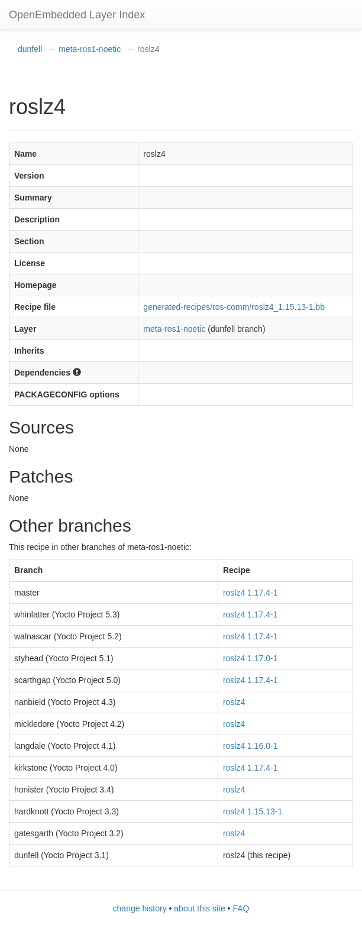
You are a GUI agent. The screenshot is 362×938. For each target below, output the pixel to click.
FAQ (240, 908)
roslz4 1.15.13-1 (252, 811)
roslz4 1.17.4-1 (250, 592)
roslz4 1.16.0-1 (250, 746)
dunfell (30, 49)
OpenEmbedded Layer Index (77, 15)
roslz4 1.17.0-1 (250, 658)
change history (140, 908)
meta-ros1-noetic (90, 49)
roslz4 (234, 702)
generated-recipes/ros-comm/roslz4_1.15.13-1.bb (234, 307)
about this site (199, 908)
